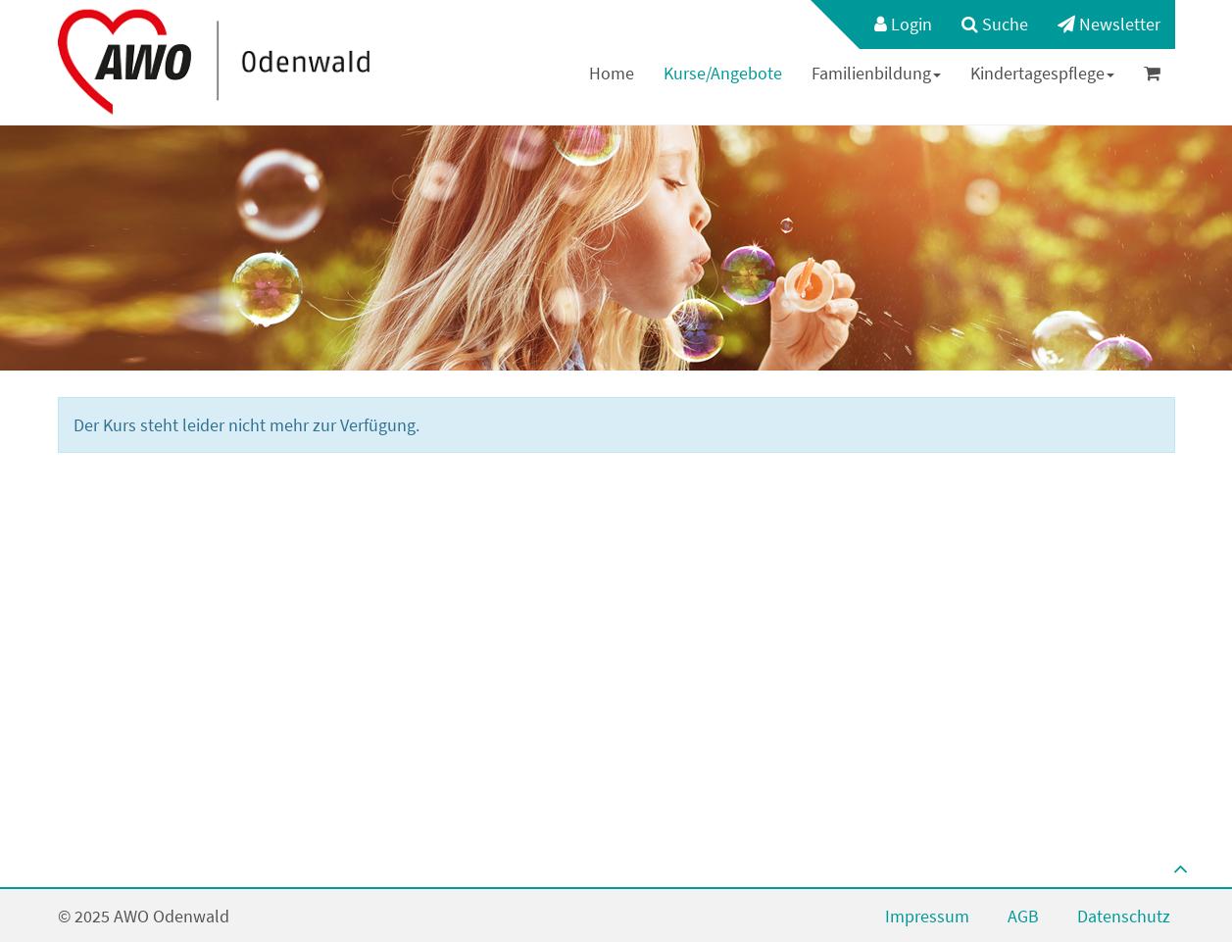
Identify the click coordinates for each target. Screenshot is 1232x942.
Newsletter (1109, 24)
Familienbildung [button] (876, 73)
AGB (1023, 916)
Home (611, 73)
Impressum (927, 916)
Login (903, 24)
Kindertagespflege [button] (1042, 73)
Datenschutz (1123, 916)
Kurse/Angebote (723, 73)
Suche (994, 24)
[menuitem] (893, 24)
